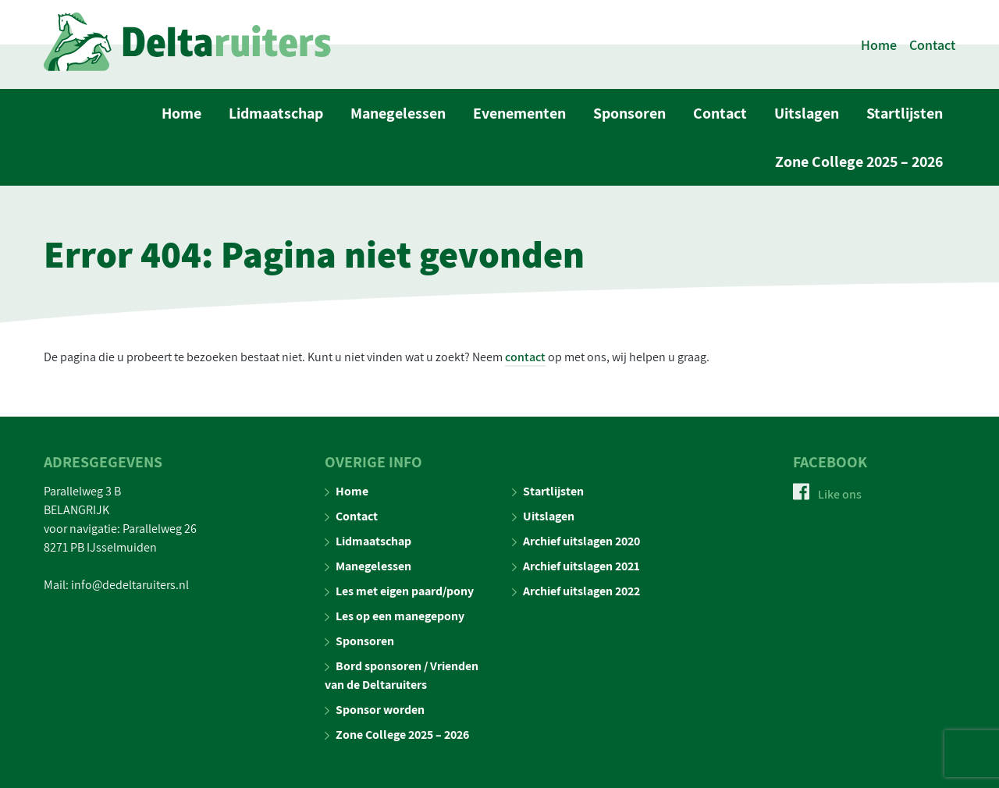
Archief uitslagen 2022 (576, 591)
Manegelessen (398, 113)
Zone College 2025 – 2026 (859, 161)
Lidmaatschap (276, 113)
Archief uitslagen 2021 (576, 566)
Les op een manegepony (394, 616)
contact (525, 357)
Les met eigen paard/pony (399, 591)
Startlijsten (904, 113)
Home (879, 45)
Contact (932, 45)
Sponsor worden (375, 709)
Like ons (827, 494)
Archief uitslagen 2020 (576, 541)
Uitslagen (806, 113)
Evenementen (519, 113)
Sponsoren (629, 113)
